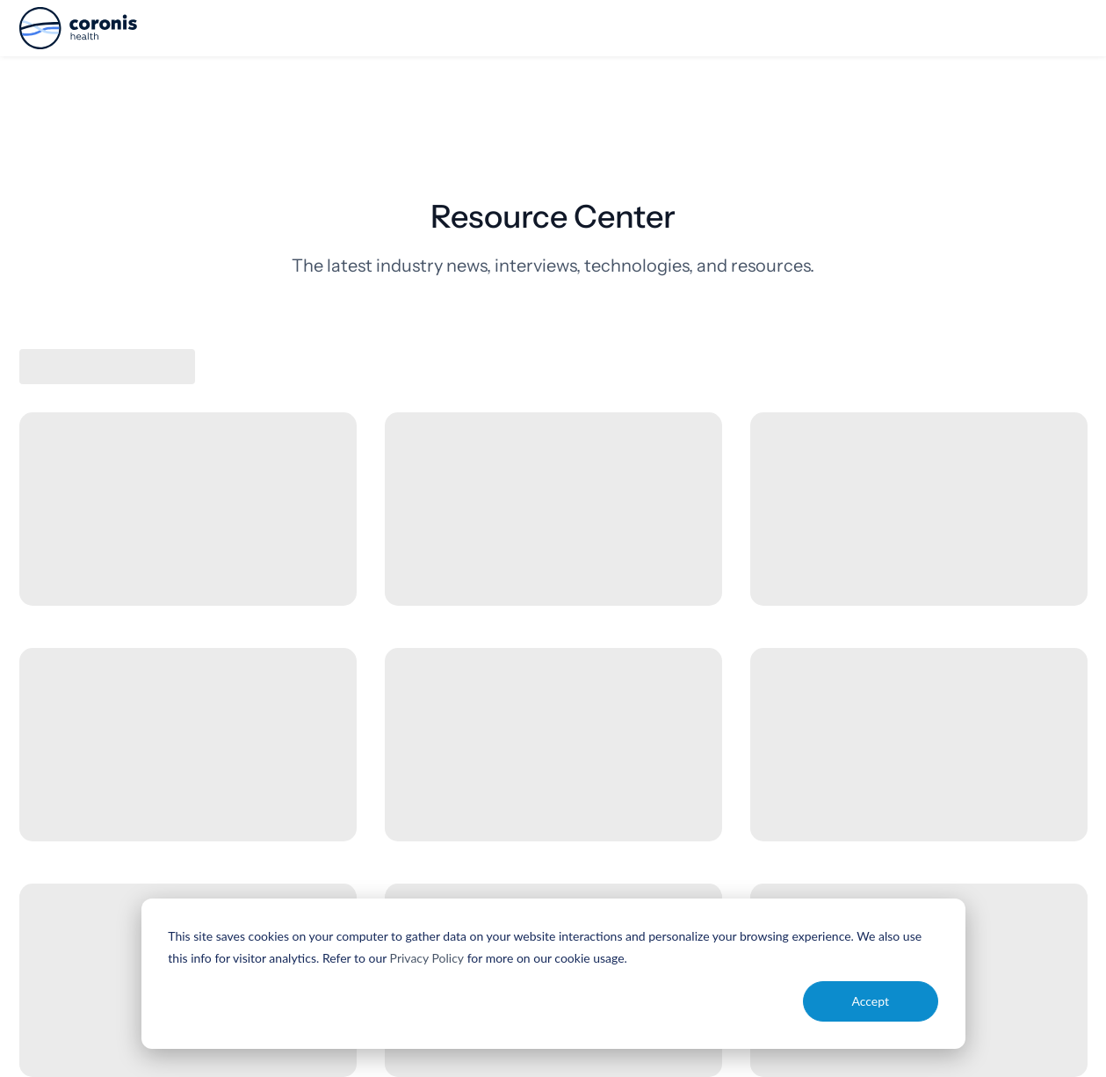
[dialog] (553, 974)
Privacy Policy (427, 957)
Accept (870, 1000)
